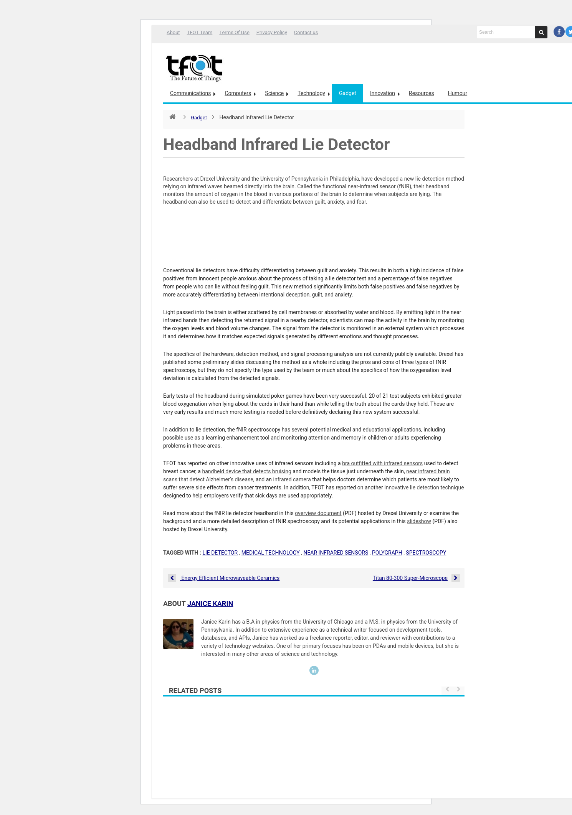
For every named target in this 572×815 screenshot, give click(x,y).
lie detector (220, 553)
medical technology (270, 553)
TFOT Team (200, 32)
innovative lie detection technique (424, 487)
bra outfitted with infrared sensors (382, 463)
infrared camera (292, 479)
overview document (318, 513)
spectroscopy (426, 553)
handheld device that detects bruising (246, 471)
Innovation (382, 93)
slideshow (419, 521)
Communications (190, 93)
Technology (311, 93)
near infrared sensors (335, 553)
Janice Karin (210, 603)
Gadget (347, 93)
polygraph (387, 553)
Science (274, 93)
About (173, 32)
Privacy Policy (271, 32)
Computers (238, 93)
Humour (457, 93)
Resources (421, 93)
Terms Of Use (234, 32)
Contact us (306, 32)
